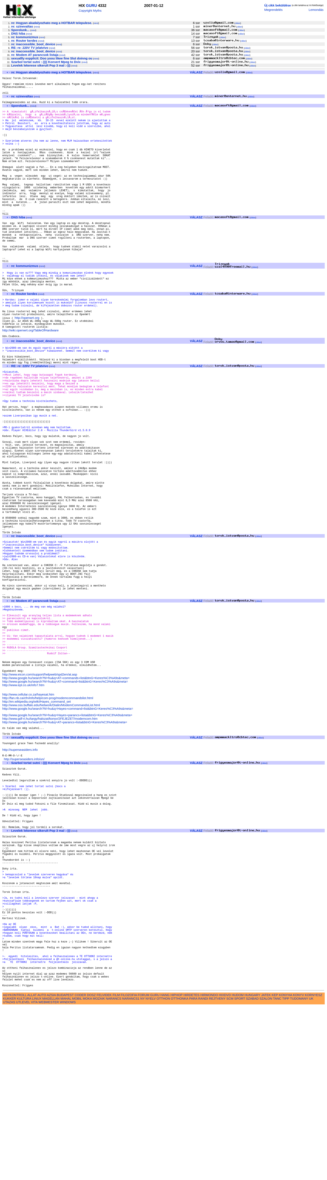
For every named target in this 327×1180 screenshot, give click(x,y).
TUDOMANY (299, 1172)
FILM (116, 1168)
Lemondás (316, 9)
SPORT (239, 1172)
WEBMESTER (48, 1175)
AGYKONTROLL (14, 1168)
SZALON (265, 1172)
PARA (193, 1172)
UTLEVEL (23, 1175)
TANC (277, 1172)
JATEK (266, 1168)
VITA (34, 1175)
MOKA (87, 1172)
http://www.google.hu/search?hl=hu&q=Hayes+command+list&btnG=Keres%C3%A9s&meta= (67, 828)
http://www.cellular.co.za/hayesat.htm (28, 814)
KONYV (298, 1168)
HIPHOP (176, 1168)
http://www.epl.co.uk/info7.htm (23, 804)
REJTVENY (217, 1172)
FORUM (143, 1168)
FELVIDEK (104, 1168)
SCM (229, 1172)
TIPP (285, 1172)
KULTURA (24, 1172)
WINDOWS (68, 1175)
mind (96, 23)
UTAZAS (9, 1175)
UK (311, 1172)
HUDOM (238, 1168)
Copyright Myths (90, 10)
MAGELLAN (51, 1172)
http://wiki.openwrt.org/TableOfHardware (30, 379)
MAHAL (65, 1172)
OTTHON (163, 1172)
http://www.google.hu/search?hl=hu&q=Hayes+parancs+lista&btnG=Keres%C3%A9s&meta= (67, 836)
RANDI (203, 1172)
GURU (91, 6)
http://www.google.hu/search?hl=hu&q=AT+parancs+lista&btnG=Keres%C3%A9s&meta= (64, 843)
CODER (80, 1168)
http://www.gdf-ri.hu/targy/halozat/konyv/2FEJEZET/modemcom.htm (50, 839)
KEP (275, 1168)
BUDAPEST (65, 1168)
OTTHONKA (179, 1172)
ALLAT (32, 1168)
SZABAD (252, 1172)
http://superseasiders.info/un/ (24, 885)
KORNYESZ (313, 1168)
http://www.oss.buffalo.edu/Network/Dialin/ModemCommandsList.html (51, 825)
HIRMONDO (209, 1168)
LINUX (37, 1172)
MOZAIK (99, 1172)
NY (142, 1172)
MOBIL (77, 1172)
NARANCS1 (131, 1172)
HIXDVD (225, 1168)
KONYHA (285, 1168)
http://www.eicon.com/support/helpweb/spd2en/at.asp (39, 793)
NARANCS (113, 1172)
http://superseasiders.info (20, 875)
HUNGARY (252, 1168)
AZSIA (51, 1168)
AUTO (41, 1168)
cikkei (237, 23)
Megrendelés (273, 9)
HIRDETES (192, 1168)
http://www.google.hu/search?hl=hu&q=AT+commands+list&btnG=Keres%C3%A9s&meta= (66, 797)
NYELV (151, 1172)
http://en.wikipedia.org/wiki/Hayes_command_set (36, 821)
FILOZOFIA (129, 1168)
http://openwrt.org (27, 365)
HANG (165, 1168)
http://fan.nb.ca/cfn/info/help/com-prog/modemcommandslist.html (47, 818)
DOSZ (91, 1168)
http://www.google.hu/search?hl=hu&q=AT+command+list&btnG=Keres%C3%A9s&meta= (65, 800)
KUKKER (9, 1172)
